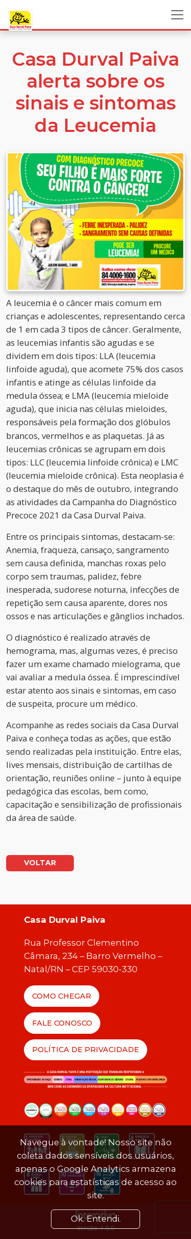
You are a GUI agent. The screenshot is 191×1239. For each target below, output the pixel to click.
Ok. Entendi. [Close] (96, 1219)
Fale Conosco (62, 1023)
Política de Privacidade (85, 1049)
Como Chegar (61, 996)
